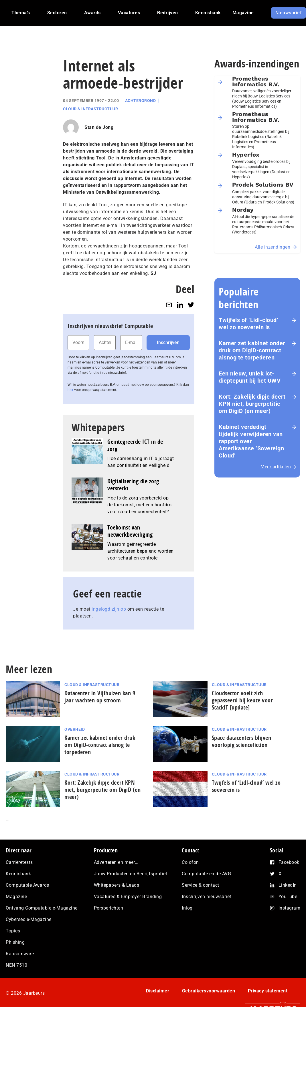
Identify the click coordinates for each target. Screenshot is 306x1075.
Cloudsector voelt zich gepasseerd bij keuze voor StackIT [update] (242, 700)
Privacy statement (268, 991)
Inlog (187, 908)
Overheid (74, 729)
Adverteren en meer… (116, 862)
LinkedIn (288, 885)
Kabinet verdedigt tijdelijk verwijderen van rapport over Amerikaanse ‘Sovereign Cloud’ (251, 441)
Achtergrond (140, 100)
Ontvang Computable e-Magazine (42, 908)
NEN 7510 (16, 965)
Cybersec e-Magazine (29, 919)
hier (70, 390)
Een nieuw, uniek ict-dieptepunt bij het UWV (250, 377)
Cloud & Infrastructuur (90, 109)
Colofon (190, 862)
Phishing (15, 942)
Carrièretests (19, 862)
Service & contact (200, 885)
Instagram (290, 908)
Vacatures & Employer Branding (128, 896)
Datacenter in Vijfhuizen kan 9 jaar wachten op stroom (99, 696)
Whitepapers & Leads (116, 885)
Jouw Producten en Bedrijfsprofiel (130, 873)
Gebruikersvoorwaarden (208, 991)
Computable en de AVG (206, 873)
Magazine (16, 896)
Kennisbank (18, 873)
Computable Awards (27, 885)
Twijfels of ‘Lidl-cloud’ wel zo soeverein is (248, 324)
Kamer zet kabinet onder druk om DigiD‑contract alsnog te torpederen (252, 350)
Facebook (289, 862)
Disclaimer (157, 991)
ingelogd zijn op (109, 609)
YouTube (288, 896)
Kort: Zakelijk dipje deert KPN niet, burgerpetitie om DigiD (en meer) (252, 403)
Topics (13, 931)
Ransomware (20, 953)
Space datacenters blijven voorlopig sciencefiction (241, 741)
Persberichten (108, 908)
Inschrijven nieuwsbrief (207, 896)
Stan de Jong (98, 127)
